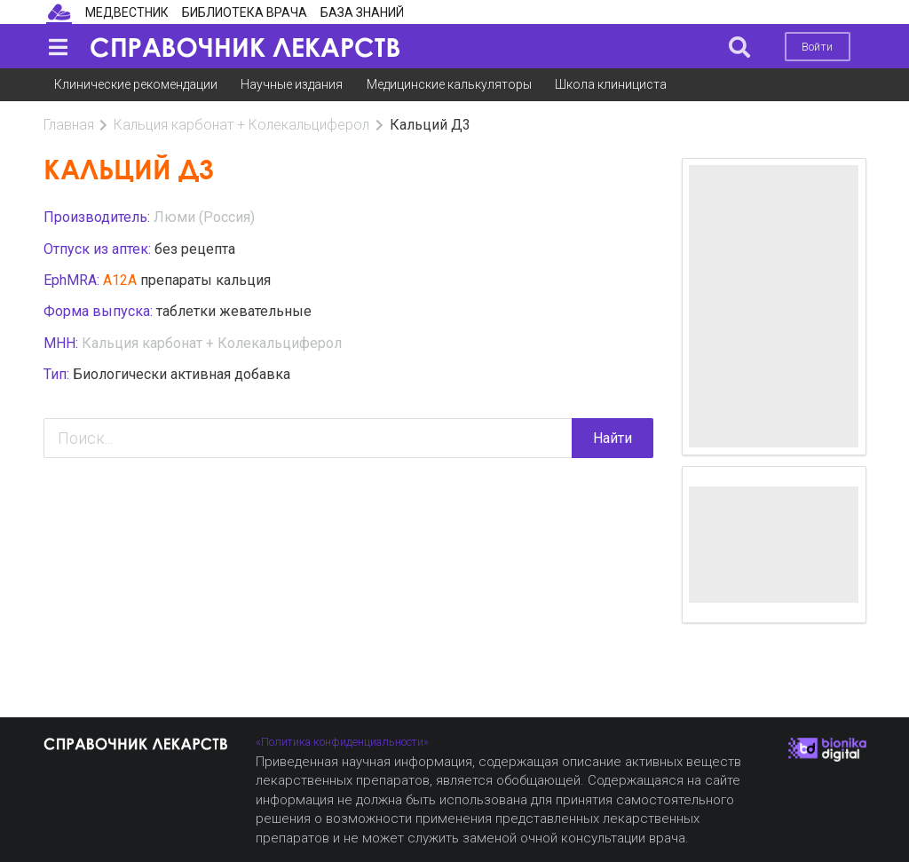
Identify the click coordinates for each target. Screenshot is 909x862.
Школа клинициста (611, 84)
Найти (612, 438)
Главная (68, 124)
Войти (817, 46)
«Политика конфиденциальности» (342, 741)
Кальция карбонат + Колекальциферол (241, 124)
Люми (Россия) (204, 217)
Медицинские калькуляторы (449, 84)
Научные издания (292, 84)
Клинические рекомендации (135, 84)
